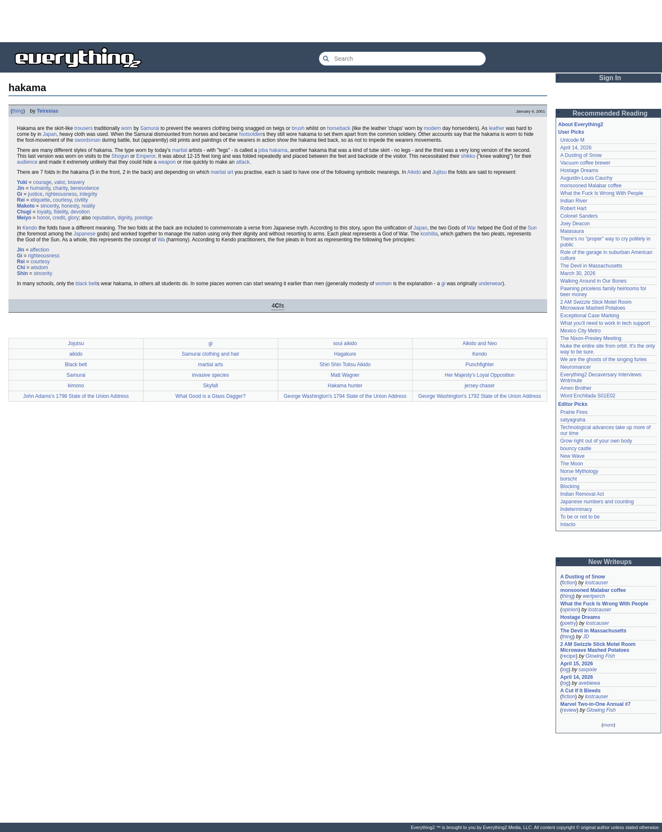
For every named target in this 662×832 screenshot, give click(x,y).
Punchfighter (479, 364)
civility (81, 200)
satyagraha (572, 420)
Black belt (76, 364)
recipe (569, 656)
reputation (103, 218)
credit (58, 218)
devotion (80, 212)
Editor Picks (572, 404)
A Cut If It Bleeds (580, 691)
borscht (568, 479)
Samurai (149, 128)
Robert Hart (573, 208)
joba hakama (273, 150)
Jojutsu (76, 343)
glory (73, 218)
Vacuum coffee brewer (585, 163)
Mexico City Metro (580, 331)
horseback (338, 128)
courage (42, 182)
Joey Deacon (575, 224)
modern (432, 128)
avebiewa (589, 683)
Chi (21, 267)
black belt (86, 283)
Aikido (414, 172)
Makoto (26, 206)
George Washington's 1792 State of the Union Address (479, 396)
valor (59, 182)
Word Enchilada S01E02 (588, 396)
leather (497, 128)
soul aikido (345, 343)
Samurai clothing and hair (210, 354)
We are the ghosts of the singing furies (603, 359)
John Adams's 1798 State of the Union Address (76, 396)
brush (298, 128)
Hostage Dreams (579, 170)
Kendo (29, 228)
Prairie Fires (574, 412)
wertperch (594, 596)
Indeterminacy (576, 509)
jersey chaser (479, 386)
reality (88, 206)
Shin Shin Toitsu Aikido (345, 364)
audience (27, 162)
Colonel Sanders (579, 216)
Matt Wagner (345, 375)
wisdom (39, 267)
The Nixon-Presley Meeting (590, 338)
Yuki (22, 182)
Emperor (145, 156)
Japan (50, 134)
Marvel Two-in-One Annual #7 (595, 704)
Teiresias (47, 111)
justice (35, 194)
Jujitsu (439, 172)
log (565, 670)
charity (60, 188)
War (471, 228)
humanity (40, 188)
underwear (490, 283)
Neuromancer (575, 367)
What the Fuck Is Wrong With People (601, 193)
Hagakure (345, 354)
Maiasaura (572, 231)
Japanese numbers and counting (597, 502)
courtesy (62, 200)
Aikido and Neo (479, 343)
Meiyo (24, 218)
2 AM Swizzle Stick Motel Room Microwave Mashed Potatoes (596, 305)
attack (243, 162)
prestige (144, 218)
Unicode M (572, 140)
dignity (125, 218)
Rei (21, 200)
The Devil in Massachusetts (591, 266)
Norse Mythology (579, 471)
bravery (76, 182)
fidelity (61, 212)
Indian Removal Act (582, 494)
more (608, 724)
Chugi (24, 212)
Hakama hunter (345, 386)
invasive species (210, 375)
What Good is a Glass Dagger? (211, 396)
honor (43, 218)
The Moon (571, 464)
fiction (568, 583)
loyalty (44, 212)
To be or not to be (580, 517)
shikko (468, 156)
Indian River (573, 201)
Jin (20, 188)
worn (126, 128)
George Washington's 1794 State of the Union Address (345, 396)
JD (586, 637)
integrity (88, 194)
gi (443, 283)
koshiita (429, 234)
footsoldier (250, 134)
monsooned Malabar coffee (590, 186)
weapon (167, 162)
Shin (22, 273)
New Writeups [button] (610, 561)
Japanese (84, 234)
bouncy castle (575, 448)
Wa (161, 240)
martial (179, 150)
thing (17, 111)
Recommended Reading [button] (610, 113)
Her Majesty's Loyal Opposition (480, 375)
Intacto (567, 524)
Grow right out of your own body (596, 441)
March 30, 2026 (577, 273)
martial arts (210, 364)
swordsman (87, 140)
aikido (75, 354)
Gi (19, 194)
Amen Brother (575, 388)
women (383, 283)
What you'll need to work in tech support (605, 323)
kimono (76, 386)
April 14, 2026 (575, 148)
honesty (70, 206)
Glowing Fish (600, 656)
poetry (569, 623)
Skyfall (210, 386)
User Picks (571, 132)
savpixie (587, 670)
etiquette (40, 200)
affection (39, 250)
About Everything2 (580, 124)
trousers (83, 128)
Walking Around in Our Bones (593, 281)
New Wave (572, 456)
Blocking (569, 486)
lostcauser (596, 583)
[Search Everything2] (402, 58)
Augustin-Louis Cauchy (586, 178)
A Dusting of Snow (581, 155)
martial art (222, 172)
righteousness (61, 194)
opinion (570, 610)
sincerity (50, 206)
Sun (532, 228)
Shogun (120, 156)
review (569, 710)
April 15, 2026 (576, 664)
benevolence (85, 188)
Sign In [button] (610, 77)
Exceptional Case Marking (589, 316)
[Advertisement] (331, 21)
